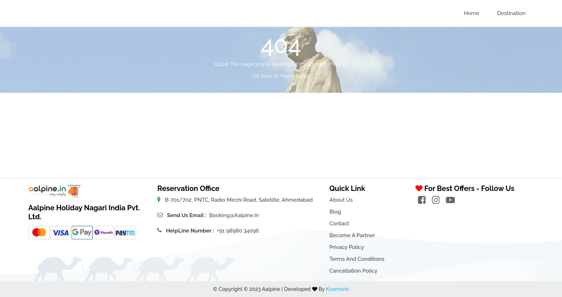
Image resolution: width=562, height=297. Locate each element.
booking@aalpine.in (234, 215)
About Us (341, 200)
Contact (339, 223)
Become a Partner (352, 235)
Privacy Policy (346, 247)
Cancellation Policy (353, 271)
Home (471, 13)
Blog (335, 212)
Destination (511, 13)
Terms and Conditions (356, 259)
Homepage (295, 76)
